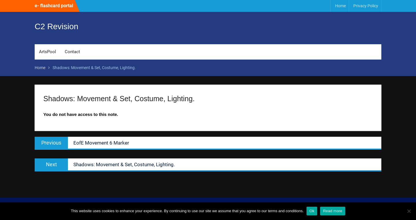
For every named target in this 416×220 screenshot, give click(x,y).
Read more (332, 211)
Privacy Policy (365, 5)
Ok (311, 211)
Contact (72, 51)
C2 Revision (56, 26)
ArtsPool (47, 51)
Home (340, 5)
